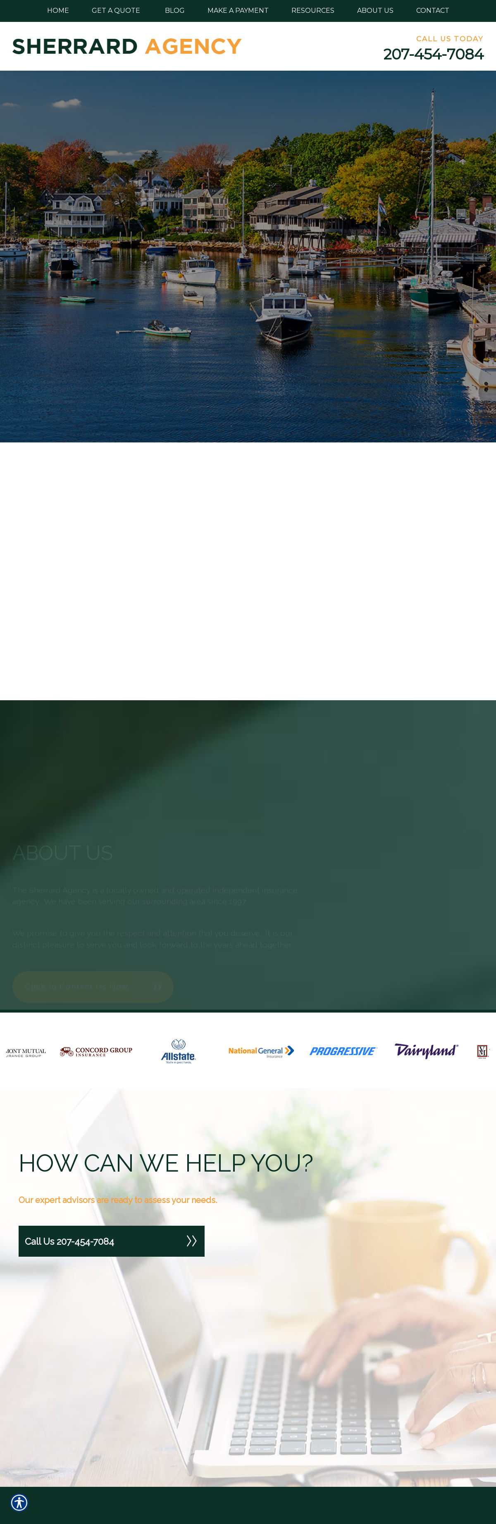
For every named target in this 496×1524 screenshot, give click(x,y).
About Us (267, 1509)
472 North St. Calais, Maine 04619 (403, 1467)
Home (262, 1458)
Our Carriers (271, 1492)
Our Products (272, 1475)
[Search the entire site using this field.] (74, 1467)
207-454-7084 (434, 54)
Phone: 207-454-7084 (405, 1492)
